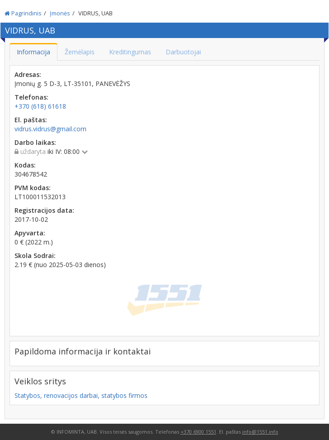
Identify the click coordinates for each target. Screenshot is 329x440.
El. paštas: (30, 119)
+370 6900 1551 (198, 431)
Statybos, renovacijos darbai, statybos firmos (81, 395)
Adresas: (27, 74)
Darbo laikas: (35, 142)
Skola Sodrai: (35, 255)
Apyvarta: (29, 233)
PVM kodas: (32, 187)
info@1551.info (260, 431)
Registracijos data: (44, 210)
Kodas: (25, 165)
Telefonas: (31, 97)
